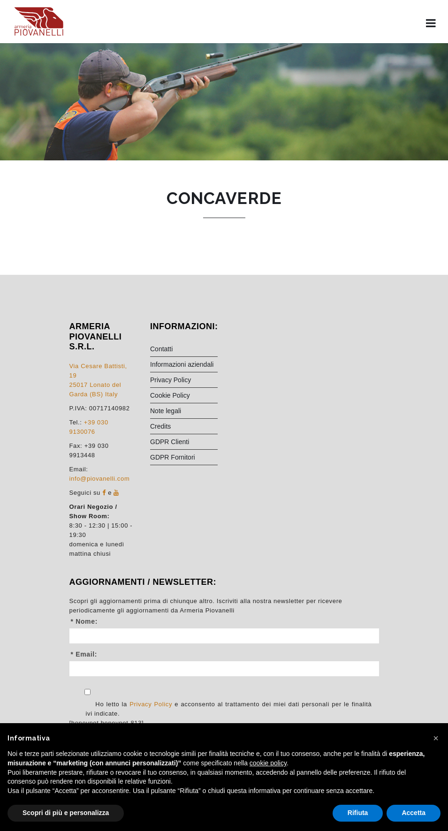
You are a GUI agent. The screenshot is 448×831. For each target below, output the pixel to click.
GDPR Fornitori (172, 457)
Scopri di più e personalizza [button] (66, 812)
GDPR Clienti (169, 442)
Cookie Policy (170, 395)
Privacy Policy (170, 380)
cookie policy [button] (268, 763)
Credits (160, 426)
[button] (435, 738)
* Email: (84, 654)
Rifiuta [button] (358, 812)
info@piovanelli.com (99, 478)
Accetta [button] (413, 812)
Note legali (165, 411)
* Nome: (84, 621)
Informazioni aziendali (181, 364)
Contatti (161, 349)
